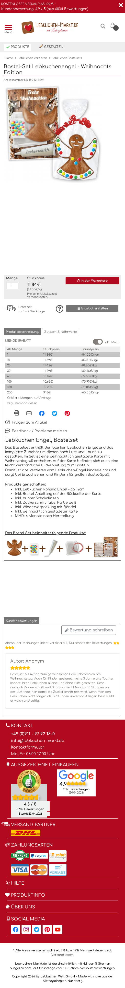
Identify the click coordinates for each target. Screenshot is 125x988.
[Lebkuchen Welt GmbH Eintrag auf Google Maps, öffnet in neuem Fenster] (76, 776)
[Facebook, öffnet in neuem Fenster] (42, 413)
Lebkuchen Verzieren (32, 58)
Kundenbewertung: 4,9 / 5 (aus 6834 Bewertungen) (44, 9)
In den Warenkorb (92, 280)
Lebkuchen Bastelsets (67, 58)
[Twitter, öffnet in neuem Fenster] (54, 413)
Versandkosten (37, 297)
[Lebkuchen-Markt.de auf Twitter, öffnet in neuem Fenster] (36, 929)
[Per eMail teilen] (29, 413)
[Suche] (103, 28)
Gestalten (51, 46)
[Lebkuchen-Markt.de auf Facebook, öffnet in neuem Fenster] (15, 929)
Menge (12, 278)
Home (9, 58)
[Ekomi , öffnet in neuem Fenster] (29, 793)
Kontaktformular (27, 747)
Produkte (17, 47)
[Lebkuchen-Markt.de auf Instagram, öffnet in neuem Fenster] (26, 929)
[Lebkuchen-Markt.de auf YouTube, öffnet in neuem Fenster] (57, 929)
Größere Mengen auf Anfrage (29, 398)
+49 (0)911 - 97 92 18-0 (33, 734)
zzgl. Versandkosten (22, 403)
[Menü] (7, 28)
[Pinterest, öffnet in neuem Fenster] (67, 413)
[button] (22, 331)
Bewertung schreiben (89, 630)
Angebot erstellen (92, 308)
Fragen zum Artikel (26, 422)
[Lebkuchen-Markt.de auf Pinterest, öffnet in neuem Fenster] (47, 929)
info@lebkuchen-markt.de (37, 740)
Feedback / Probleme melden (36, 431)
